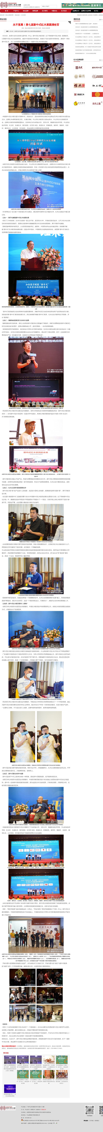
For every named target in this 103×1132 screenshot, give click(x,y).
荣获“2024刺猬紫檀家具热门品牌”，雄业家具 (86, 23)
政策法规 (84, 15)
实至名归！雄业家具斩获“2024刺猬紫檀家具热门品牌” (23, 1067)
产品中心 (16, 11)
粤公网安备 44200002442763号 (30, 1120)
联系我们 (97, 1120)
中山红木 (26, 7)
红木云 (96, 11)
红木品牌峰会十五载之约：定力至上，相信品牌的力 (88, 37)
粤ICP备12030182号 (54, 1120)
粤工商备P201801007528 (44, 1120)
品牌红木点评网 (86, 11)
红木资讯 (45, 11)
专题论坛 (54, 11)
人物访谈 (100, 15)
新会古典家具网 (9, 15)
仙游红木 (37, 7)
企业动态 (90, 15)
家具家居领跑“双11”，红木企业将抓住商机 (85, 53)
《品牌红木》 (76, 11)
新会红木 (44, 1109)
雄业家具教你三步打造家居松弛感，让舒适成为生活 (88, 50)
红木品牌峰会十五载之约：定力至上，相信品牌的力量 (62, 1067)
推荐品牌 (35, 11)
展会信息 (79, 15)
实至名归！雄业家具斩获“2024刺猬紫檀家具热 (86, 27)
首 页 (6, 11)
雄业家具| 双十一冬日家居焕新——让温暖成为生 (87, 33)
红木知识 (64, 11)
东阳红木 (31, 7)
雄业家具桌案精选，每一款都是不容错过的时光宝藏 (88, 46)
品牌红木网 (26, 5)
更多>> (101, 19)
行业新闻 (95, 15)
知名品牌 (25, 11)
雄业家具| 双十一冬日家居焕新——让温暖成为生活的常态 (49, 1067)
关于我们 (91, 1120)
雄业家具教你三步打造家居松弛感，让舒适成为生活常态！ (62, 1081)
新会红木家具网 (46, 28)
